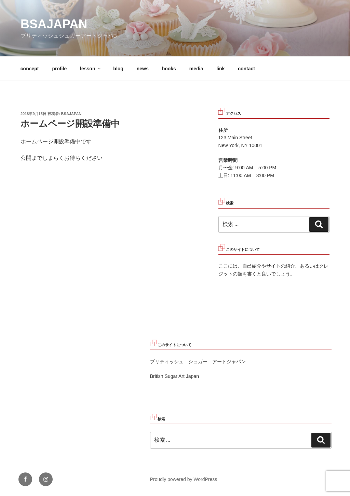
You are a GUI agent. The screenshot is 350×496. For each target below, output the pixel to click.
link (220, 68)
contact (246, 68)
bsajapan (54, 24)
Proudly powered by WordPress (183, 479)
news (143, 68)
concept (30, 68)
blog (118, 68)
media (196, 68)
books (169, 68)
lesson (91, 68)
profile (59, 68)
